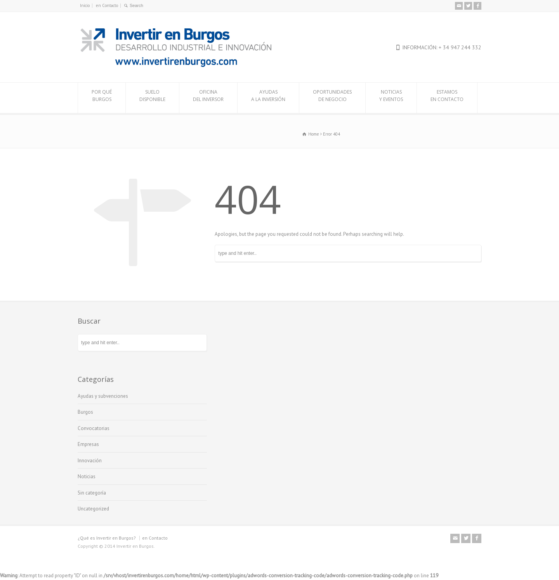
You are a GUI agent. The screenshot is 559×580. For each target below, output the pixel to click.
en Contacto (107, 5)
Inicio (85, 5)
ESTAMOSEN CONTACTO (447, 98)
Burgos (85, 412)
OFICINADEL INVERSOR (208, 98)
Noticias (86, 476)
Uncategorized (93, 508)
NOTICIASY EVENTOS (391, 98)
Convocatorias (93, 428)
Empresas (88, 444)
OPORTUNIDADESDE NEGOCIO (332, 98)
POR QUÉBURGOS (102, 98)
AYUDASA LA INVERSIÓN (268, 98)
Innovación (90, 460)
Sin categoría (92, 492)
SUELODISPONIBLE (152, 98)
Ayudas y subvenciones (103, 396)
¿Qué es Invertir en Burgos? (107, 538)
